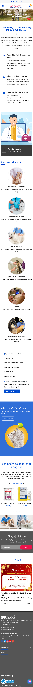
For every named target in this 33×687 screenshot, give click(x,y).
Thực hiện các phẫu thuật (16, 336)
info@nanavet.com (8, 627)
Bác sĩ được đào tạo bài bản (17, 76)
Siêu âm (16, 307)
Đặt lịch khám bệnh (12, 391)
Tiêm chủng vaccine (16, 247)
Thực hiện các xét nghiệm (16, 277)
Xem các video (8, 418)
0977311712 (6, 625)
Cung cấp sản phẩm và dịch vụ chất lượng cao (18, 93)
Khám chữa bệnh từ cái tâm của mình (18, 56)
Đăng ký (26, 547)
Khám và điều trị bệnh (16, 217)
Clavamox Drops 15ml (24, 503)
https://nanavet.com (8, 629)
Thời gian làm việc (14, 149)
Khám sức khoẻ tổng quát (16, 187)
